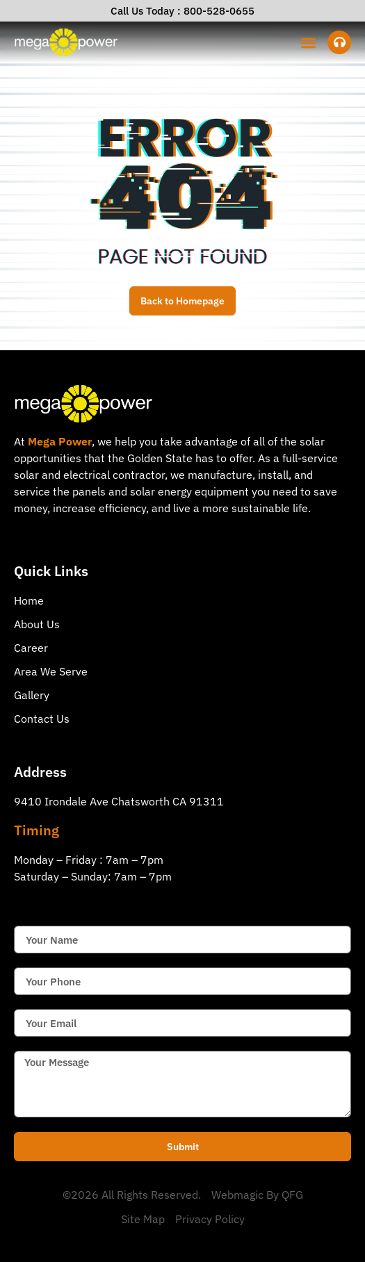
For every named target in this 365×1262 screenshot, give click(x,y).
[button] (309, 43)
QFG (292, 1195)
